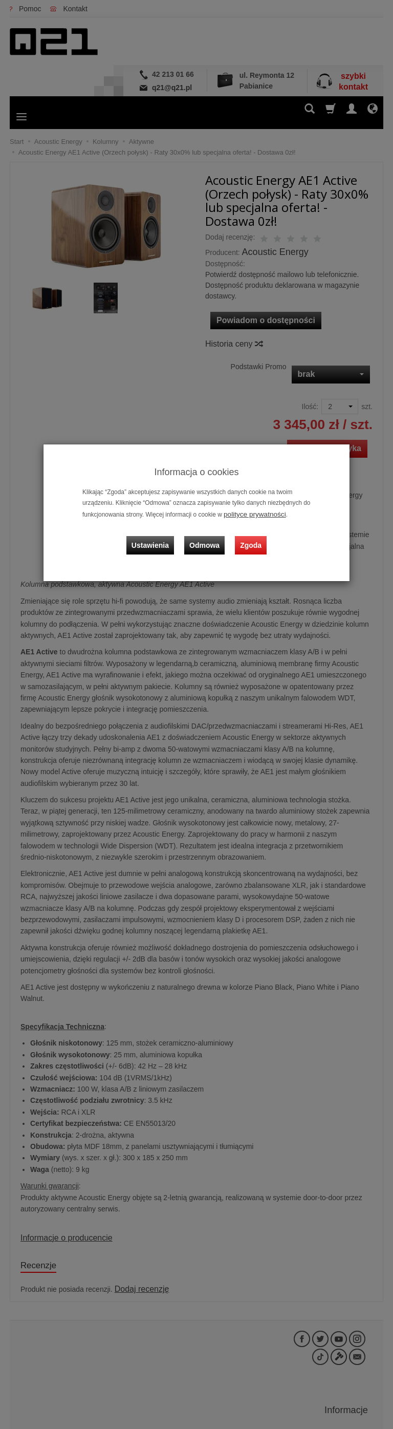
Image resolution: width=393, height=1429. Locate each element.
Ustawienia (158, 536)
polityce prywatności (251, 513)
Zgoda (248, 536)
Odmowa (207, 536)
